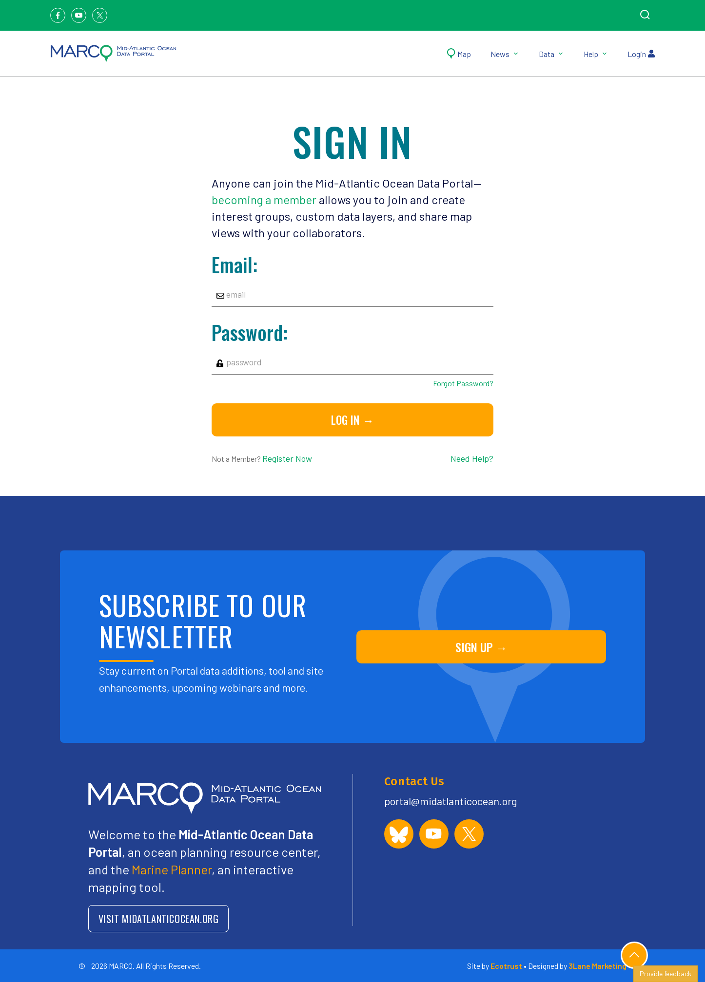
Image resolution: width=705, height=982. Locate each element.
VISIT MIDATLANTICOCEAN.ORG (158, 918)
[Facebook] (57, 15)
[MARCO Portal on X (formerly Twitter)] (469, 834)
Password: (250, 332)
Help (596, 53)
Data (551, 53)
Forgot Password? (463, 383)
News (504, 53)
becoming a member (264, 199)
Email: (234, 264)
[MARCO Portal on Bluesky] (398, 834)
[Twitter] (99, 15)
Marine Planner (172, 869)
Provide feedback (665, 973)
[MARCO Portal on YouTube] (434, 834)
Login (641, 53)
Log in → (352, 420)
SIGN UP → (481, 647)
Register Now (287, 458)
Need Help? (471, 458)
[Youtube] (78, 15)
